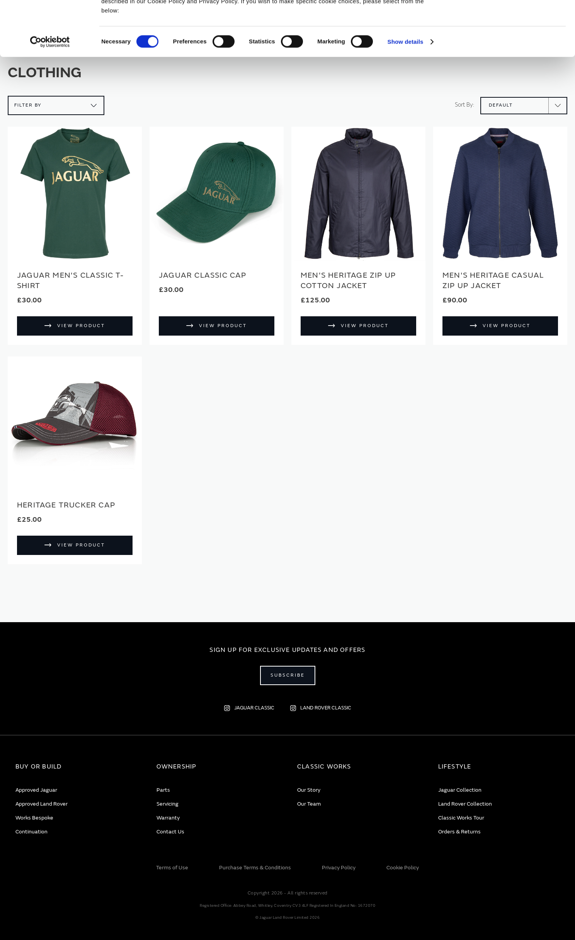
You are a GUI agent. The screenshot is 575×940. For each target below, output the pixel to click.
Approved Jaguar (36, 790)
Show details (406, 96)
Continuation (31, 831)
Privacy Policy (339, 867)
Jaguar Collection (459, 790)
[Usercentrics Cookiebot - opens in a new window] (50, 96)
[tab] (76, 766)
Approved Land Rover (41, 804)
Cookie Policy (402, 867)
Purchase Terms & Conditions (255, 867)
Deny (511, 41)
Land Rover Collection (465, 804)
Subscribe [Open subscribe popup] (287, 675)
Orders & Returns (459, 831)
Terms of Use (172, 867)
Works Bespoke (34, 817)
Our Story (308, 790)
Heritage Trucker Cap (66, 505)
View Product (81, 326)
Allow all (510, 18)
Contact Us (170, 831)
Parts (163, 790)
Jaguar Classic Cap (203, 275)
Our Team (309, 804)
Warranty (168, 817)
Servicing (168, 804)
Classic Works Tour (461, 817)
